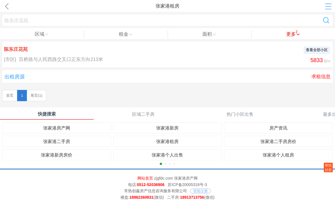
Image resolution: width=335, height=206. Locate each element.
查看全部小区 (317, 50)
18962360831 (142, 197)
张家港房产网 (56, 128)
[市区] (10, 59)
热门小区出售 (240, 114)
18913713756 (192, 197)
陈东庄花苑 (16, 49)
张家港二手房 (56, 141)
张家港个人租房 (278, 155)
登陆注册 (200, 191)
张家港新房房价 (56, 155)
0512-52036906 (151, 184)
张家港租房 (167, 141)
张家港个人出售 (167, 155)
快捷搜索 (47, 114)
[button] (161, 164)
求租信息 (321, 76)
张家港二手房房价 (278, 141)
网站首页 (145, 178)
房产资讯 (278, 128)
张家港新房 (167, 128)
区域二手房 (143, 114)
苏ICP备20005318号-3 (187, 184)
